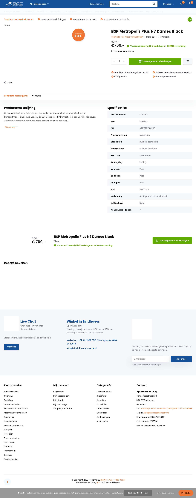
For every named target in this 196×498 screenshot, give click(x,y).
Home (7, 25)
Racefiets (42, 11)
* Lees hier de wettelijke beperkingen (146, 364)
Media (36, 95)
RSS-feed (120, 480)
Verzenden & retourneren (16, 408)
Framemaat (10, 450)
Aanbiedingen (102, 11)
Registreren (58, 391)
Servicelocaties (135, 11)
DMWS (104, 480)
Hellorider (8, 434)
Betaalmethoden (12, 404)
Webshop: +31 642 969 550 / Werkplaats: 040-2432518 (92, 342)
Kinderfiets (86, 11)
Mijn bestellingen (61, 396)
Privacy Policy (10, 421)
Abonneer (181, 359)
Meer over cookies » (166, 493)
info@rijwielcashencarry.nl (82, 348)
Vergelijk (163, 37)
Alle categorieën (39, 4)
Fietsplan (8, 429)
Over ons (8, 396)
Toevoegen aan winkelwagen (154, 61)
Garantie (8, 446)
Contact (11, 346)
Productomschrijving (15, 95)
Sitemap (8, 455)
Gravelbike (55, 11)
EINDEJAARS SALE (154, 11)
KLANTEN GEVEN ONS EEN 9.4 (116, 19)
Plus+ (111, 480)
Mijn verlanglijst (60, 404)
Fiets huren (9, 442)
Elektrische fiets (12, 11)
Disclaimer (9, 417)
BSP (153, 37)
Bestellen (8, 400)
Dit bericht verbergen (138, 493)
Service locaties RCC (14, 425)
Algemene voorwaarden (15, 412)
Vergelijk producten (62, 408)
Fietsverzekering (11, 438)
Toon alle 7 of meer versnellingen (127, 37)
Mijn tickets (58, 400)
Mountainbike (71, 11)
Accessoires (118, 11)
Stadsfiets (28, 11)
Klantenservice (97, 4)
